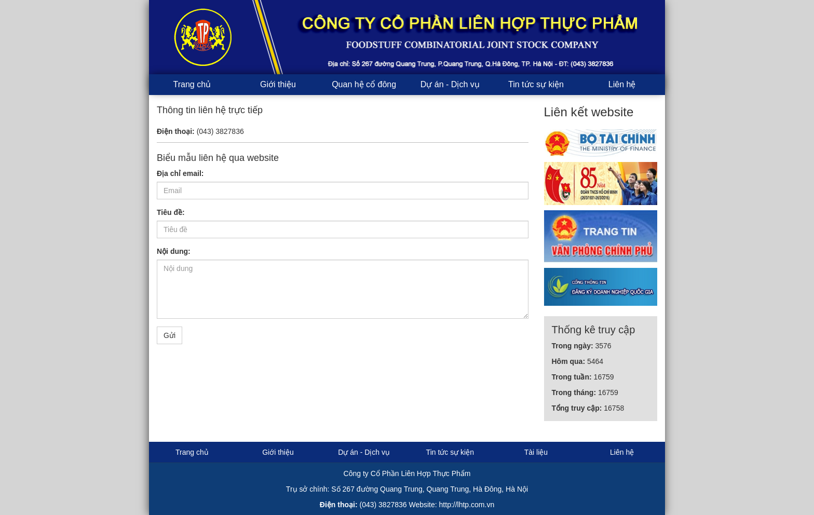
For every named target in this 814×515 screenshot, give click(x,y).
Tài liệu (536, 452)
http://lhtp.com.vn (467, 504)
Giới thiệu (278, 84)
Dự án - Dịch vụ (450, 84)
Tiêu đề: (171, 212)
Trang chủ (192, 84)
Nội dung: (174, 251)
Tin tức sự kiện (536, 84)
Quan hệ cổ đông (364, 84)
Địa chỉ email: (180, 173)
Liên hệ (622, 84)
